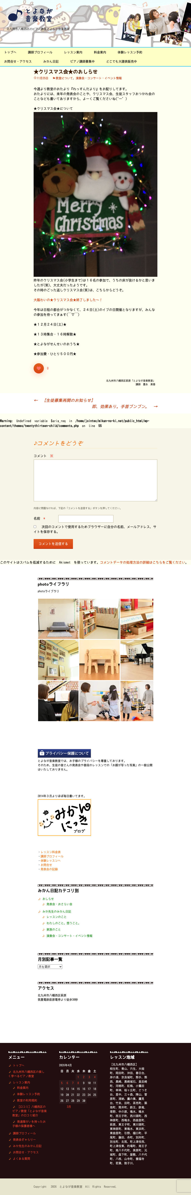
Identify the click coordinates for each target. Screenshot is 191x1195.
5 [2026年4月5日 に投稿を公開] (62, 1083)
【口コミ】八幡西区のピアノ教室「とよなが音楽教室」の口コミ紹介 (29, 1111)
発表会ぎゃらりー (24, 1139)
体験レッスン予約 (130, 52)
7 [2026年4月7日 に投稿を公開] (73, 1083)
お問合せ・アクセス (18, 61)
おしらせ (48, 898)
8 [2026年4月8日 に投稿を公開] (78, 1083)
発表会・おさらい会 (59, 904)
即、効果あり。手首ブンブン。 (124, 406)
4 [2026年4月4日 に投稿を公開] (95, 1077)
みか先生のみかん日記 (56, 911)
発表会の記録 (49, 869)
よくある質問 (21, 1158)
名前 (39, 518)
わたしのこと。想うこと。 (64, 923)
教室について (64, 78)
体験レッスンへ (51, 860)
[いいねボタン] (39, 368)
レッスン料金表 (51, 852)
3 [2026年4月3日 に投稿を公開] (89, 1077)
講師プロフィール (40, 52)
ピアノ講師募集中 (82, 61)
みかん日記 (51, 61)
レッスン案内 (73, 52)
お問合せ (46, 864)
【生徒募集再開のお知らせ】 (64, 400)
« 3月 (67, 1106)
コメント (43, 455)
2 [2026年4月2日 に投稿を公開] (83, 1077)
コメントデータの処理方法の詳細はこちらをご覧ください (142, 562)
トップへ (10, 52)
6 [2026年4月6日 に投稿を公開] (67, 1083)
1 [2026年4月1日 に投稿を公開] (78, 1077)
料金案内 (100, 52)
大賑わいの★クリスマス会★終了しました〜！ (68, 300)
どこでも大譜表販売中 (121, 61)
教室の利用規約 (27, 1100)
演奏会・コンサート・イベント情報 (99, 78)
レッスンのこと (57, 916)
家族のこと (54, 929)
